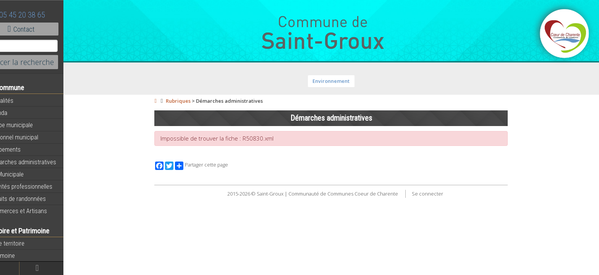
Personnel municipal (31, 137)
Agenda (16, 112)
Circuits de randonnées (35, 198)
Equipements (22, 149)
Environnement (341, 81)
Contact (41, 29)
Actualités (19, 100)
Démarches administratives (40, 162)
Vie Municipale (24, 174)
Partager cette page (212, 166)
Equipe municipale (28, 125)
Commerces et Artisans (36, 211)
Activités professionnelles (38, 186)
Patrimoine (20, 255)
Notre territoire (24, 243)
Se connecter (437, 193)
